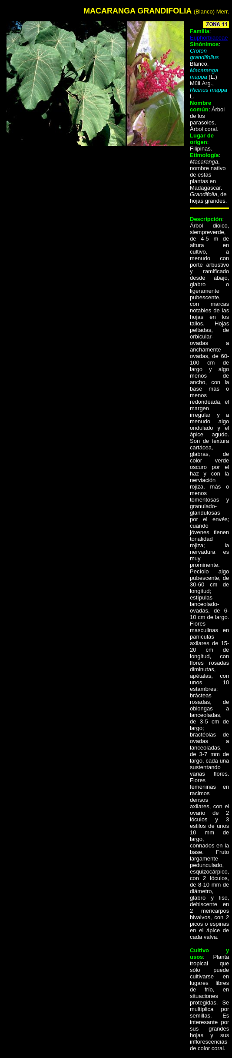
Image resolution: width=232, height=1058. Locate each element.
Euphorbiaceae (209, 37)
